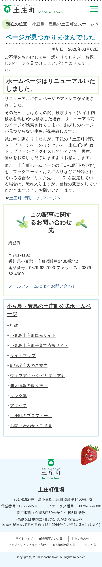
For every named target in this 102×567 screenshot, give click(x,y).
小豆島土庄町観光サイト (33, 335)
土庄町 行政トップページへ (35, 198)
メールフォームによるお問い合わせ (42, 286)
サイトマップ (23, 355)
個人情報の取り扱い (29, 385)
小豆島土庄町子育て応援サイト (39, 345)
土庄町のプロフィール (31, 415)
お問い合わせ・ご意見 (31, 425)
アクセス (18, 405)
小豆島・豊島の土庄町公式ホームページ (49, 310)
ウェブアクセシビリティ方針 (37, 375)
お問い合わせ (80, 538)
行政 (14, 325)
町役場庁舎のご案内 (28, 365)
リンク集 (18, 395)
